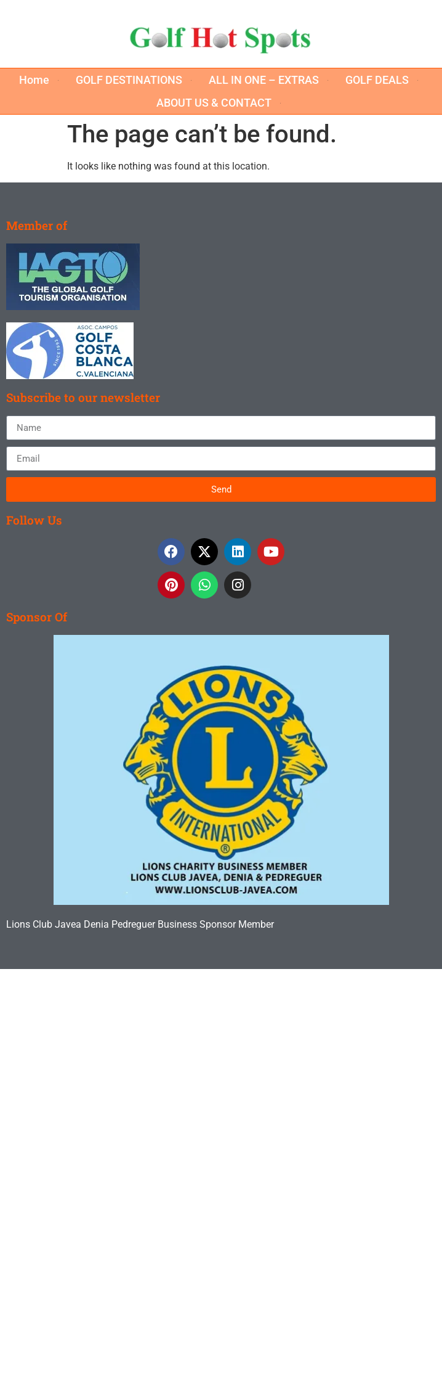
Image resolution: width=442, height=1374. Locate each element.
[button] (41, 79)
